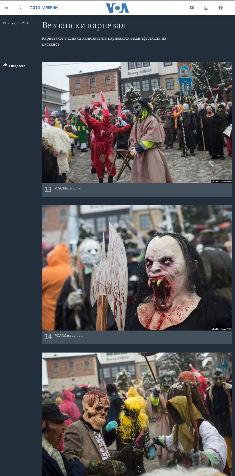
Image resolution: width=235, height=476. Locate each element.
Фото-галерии (44, 8)
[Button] (14, 66)
